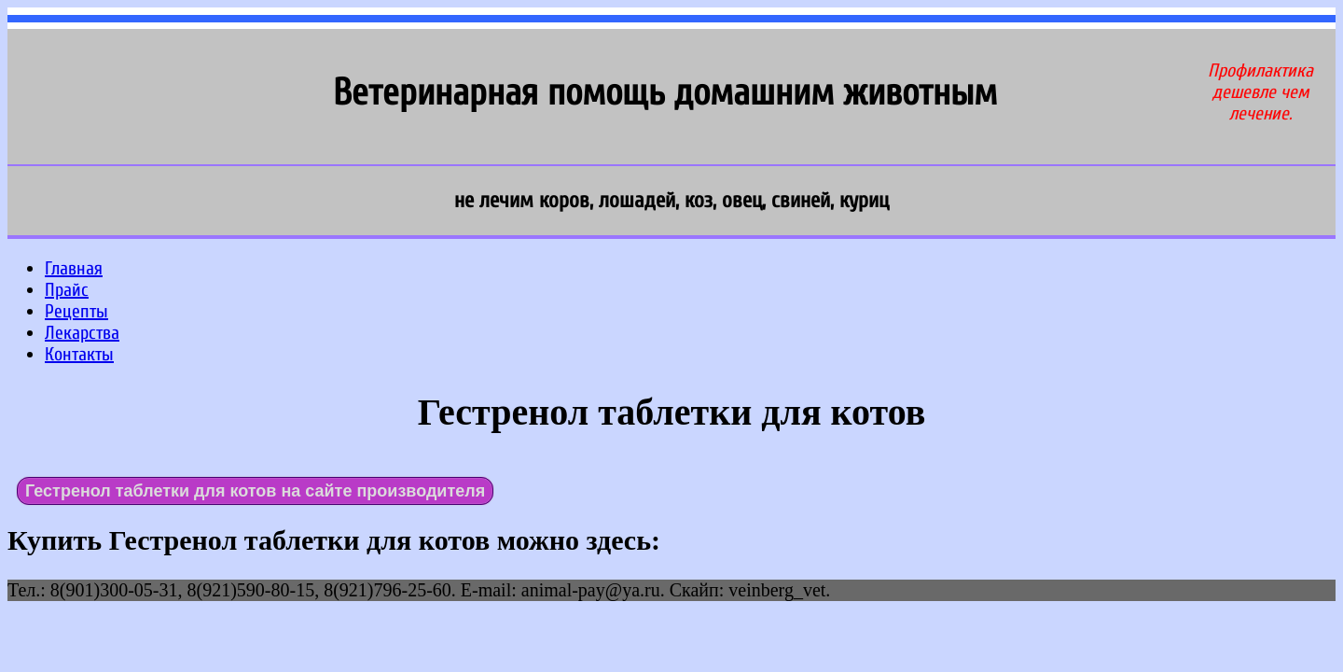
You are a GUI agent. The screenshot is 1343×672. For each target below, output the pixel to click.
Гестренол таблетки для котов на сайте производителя (255, 491)
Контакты (79, 354)
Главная (74, 268)
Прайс (67, 290)
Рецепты (76, 311)
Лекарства (82, 332)
